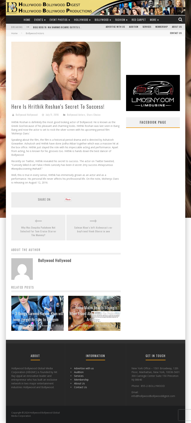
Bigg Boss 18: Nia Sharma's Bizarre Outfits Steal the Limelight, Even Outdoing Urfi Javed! (80, 27)
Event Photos (59, 20)
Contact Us (176, 33)
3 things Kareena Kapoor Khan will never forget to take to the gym (38, 316)
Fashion (120, 20)
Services (147, 27)
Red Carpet (139, 20)
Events (38, 20)
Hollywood (81, 20)
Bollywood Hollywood (27, 114)
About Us (177, 27)
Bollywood (102, 20)
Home (27, 20)
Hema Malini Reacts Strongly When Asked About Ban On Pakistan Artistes (94, 313)
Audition (133, 27)
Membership (161, 27)
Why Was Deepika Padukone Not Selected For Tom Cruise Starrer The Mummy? (38, 231)
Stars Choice (94, 114)
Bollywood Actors (76, 114)
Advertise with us (115, 27)
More (153, 20)
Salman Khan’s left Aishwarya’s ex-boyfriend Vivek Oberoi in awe (93, 229)
